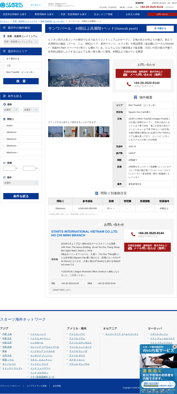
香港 (4, 351)
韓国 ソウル (8, 360)
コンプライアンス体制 (36, 386)
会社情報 (57, 386)
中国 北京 (7, 339)
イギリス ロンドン (159, 334)
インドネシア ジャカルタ (42, 351)
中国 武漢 (7, 347)
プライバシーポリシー (10, 386)
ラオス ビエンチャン (41, 360)
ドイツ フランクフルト (161, 343)
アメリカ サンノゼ (78, 351)
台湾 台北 (7, 356)
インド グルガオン (39, 373)
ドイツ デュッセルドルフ (162, 339)
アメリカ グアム (77, 339)
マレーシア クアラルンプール (44, 347)
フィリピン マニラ (39, 364)
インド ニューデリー (40, 368)
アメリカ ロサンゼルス (80, 343)
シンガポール (36, 343)
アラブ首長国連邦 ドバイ (42, 377)
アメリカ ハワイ (77, 334)
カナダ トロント (77, 360)
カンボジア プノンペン (41, 356)
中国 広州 (7, 343)
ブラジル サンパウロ (79, 364)
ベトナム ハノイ (38, 334)
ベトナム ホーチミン (40, 339)
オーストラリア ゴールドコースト (122, 334)
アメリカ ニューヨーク (80, 347)
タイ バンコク (9, 364)
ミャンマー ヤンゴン (12, 368)
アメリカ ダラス (77, 356)
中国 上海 (7, 334)
